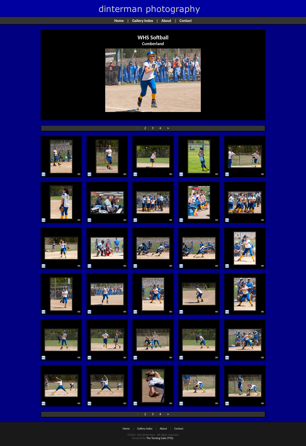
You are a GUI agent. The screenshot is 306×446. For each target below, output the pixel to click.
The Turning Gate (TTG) (159, 438)
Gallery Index (142, 20)
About (166, 20)
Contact (186, 20)
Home (119, 20)
